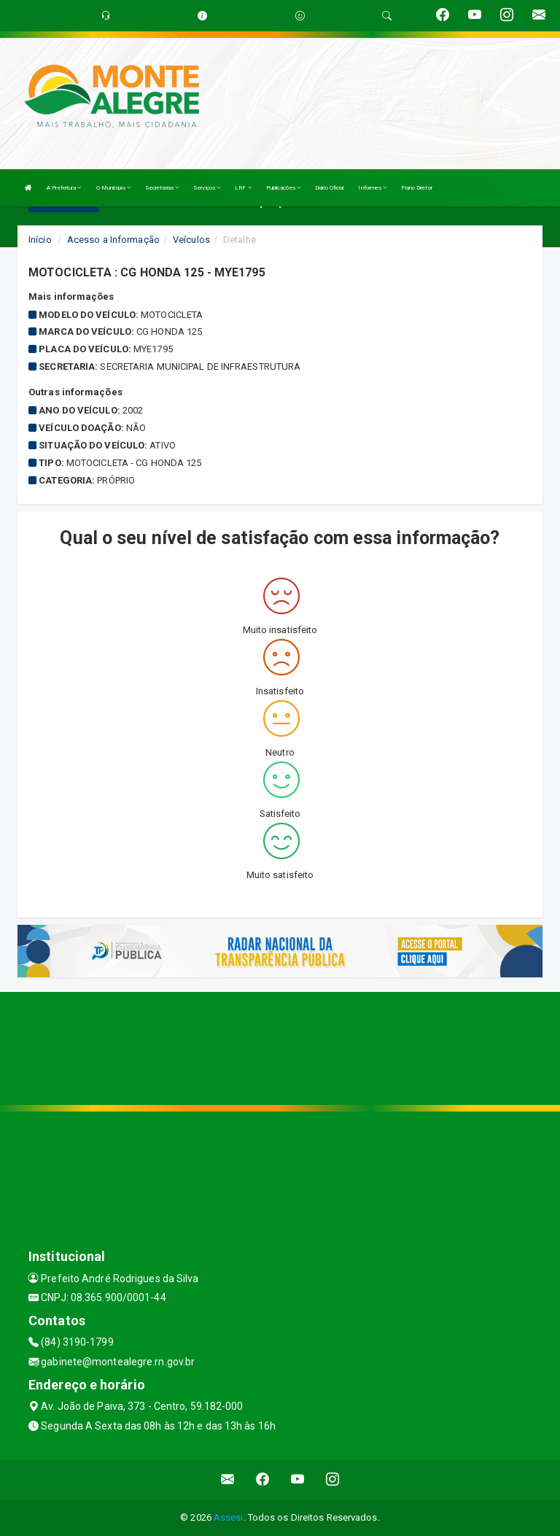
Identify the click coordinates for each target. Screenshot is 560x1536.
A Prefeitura (64, 188)
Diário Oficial (329, 188)
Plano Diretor (416, 188)
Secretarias (162, 188)
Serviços (206, 188)
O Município (113, 188)
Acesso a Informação (113, 239)
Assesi (229, 1517)
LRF (243, 188)
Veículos (191, 239)
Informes (372, 188)
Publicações (283, 188)
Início (40, 239)
